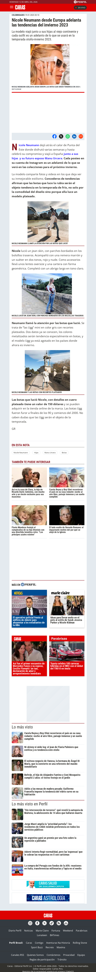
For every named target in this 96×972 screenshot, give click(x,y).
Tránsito (62, 959)
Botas (64, 452)
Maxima (61, 947)
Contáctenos (53, 955)
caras (29, 639)
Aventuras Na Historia (58, 942)
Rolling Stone (80, 942)
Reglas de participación (42, 959)
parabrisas (66, 639)
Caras (29, 942)
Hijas (36, 452)
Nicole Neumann (21, 452)
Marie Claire (42, 930)
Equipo (81, 955)
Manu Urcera (50, 452)
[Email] (81, 136)
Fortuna (56, 930)
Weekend (68, 930)
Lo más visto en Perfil (29, 804)
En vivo (80, 7)
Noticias (28, 930)
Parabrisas (81, 930)
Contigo (39, 942)
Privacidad (69, 955)
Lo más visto (22, 727)
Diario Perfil (15, 930)
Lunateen (42, 935)
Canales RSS (17, 955)
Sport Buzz (37, 947)
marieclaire (66, 593)
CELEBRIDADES (18, 15)
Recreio (50, 947)
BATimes (54, 935)
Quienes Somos (35, 955)
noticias (29, 593)
